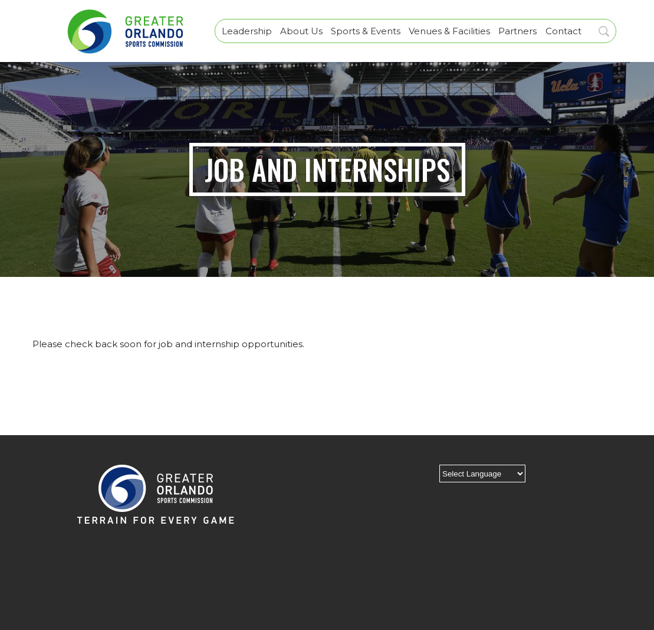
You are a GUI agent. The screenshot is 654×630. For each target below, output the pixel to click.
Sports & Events (365, 31)
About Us (301, 31)
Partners (517, 31)
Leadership (247, 31)
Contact (563, 31)
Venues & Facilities (449, 31)
